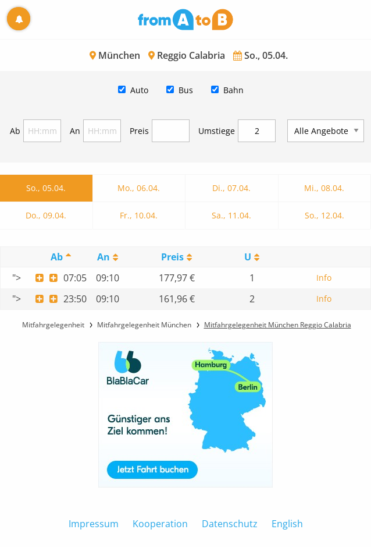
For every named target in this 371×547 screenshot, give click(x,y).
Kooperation (160, 523)
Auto (139, 90)
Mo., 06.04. (138, 187)
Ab (15, 130)
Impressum (94, 523)
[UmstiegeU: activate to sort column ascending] (252, 257)
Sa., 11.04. (231, 215)
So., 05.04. (46, 187)
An (75, 130)
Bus (186, 90)
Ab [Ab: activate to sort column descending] (57, 256)
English (287, 523)
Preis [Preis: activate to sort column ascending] (172, 256)
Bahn (233, 90)
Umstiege (216, 130)
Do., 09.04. (46, 215)
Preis (139, 130)
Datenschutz (230, 523)
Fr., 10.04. (139, 215)
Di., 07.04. (231, 187)
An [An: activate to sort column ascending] (103, 256)
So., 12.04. (324, 215)
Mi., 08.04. (324, 187)
